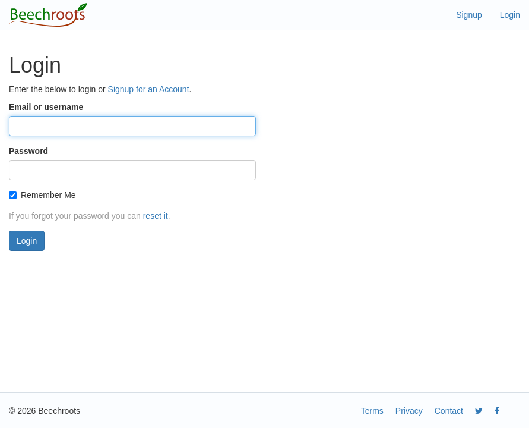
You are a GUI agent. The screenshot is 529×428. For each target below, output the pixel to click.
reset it (155, 216)
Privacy (409, 411)
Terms (372, 411)
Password (28, 151)
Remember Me (42, 195)
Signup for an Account (148, 89)
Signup (469, 15)
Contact (449, 411)
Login (510, 15)
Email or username (46, 107)
